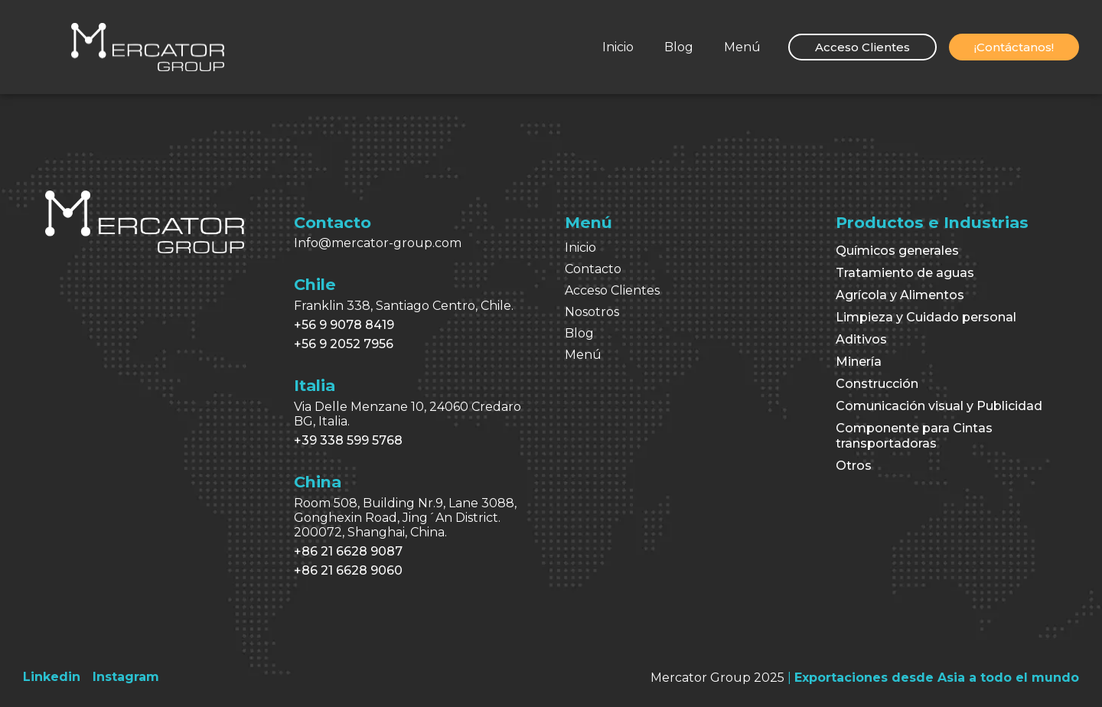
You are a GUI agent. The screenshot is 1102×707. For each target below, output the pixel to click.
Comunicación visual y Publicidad (939, 406)
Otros (854, 465)
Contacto (593, 269)
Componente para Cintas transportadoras (914, 436)
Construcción (877, 383)
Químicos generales (897, 250)
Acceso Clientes (612, 290)
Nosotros (592, 312)
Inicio (618, 47)
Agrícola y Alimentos (900, 295)
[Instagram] (126, 677)
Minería (859, 361)
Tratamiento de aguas (905, 273)
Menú (742, 47)
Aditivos (861, 339)
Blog (678, 47)
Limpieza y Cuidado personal (926, 317)
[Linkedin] (51, 677)
